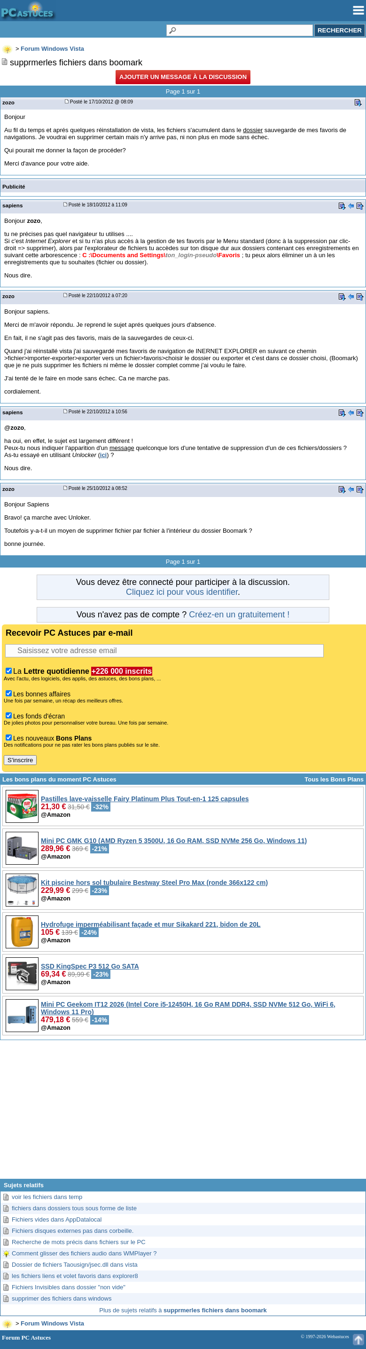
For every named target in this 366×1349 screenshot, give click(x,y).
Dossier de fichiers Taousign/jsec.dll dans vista (75, 1264)
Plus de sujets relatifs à (182, 1310)
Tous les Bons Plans (334, 779)
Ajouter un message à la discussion (183, 76)
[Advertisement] (183, 1113)
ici (103, 454)
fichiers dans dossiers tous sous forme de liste (74, 1208)
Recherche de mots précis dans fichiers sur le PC (79, 1242)
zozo (8, 102)
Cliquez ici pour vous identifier (182, 592)
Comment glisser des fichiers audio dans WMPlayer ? (84, 1253)
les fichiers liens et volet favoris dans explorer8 (75, 1275)
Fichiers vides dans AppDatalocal (57, 1219)
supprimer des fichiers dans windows (61, 1298)
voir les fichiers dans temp (47, 1196)
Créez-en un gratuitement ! (239, 614)
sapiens (12, 205)
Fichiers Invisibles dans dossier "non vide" (68, 1287)
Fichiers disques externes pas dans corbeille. (72, 1230)
